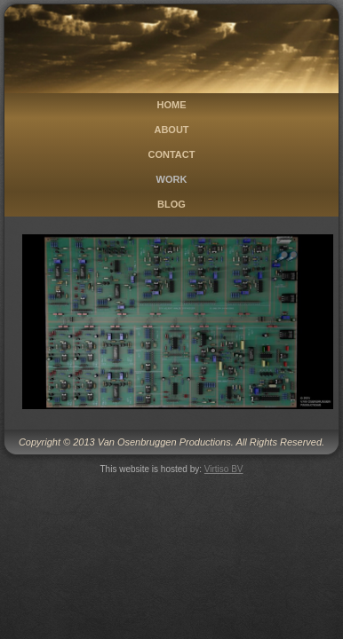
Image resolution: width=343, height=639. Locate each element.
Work (171, 179)
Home (172, 104)
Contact (171, 154)
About (171, 129)
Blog (171, 204)
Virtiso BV (223, 469)
